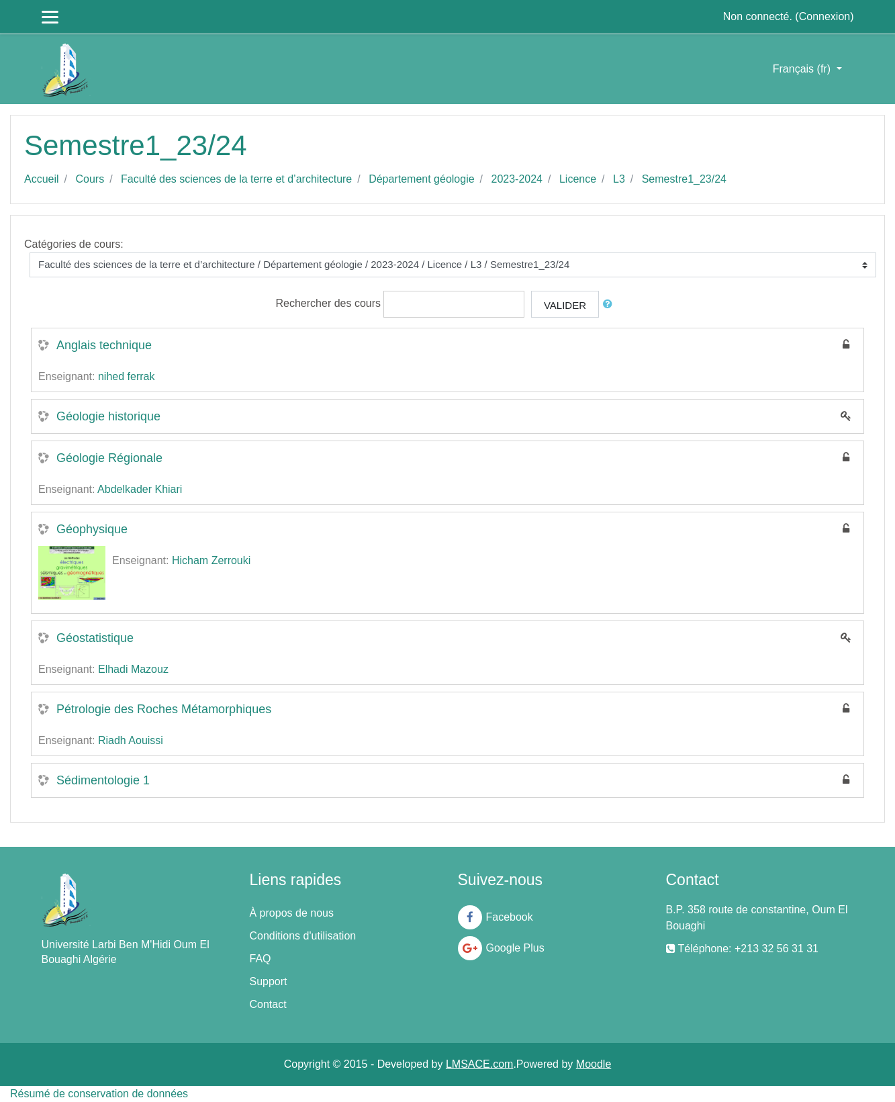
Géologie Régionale (109, 458)
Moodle (593, 1064)
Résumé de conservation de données (99, 1093)
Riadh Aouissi (130, 740)
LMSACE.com (479, 1064)
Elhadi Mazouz (133, 669)
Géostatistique (95, 638)
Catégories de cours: (74, 244)
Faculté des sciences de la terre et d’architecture (236, 179)
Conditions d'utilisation (303, 936)
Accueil (41, 179)
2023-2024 (517, 179)
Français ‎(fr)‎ (803, 69)
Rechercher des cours (328, 303)
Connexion (825, 16)
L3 (619, 179)
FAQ (260, 958)
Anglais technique (104, 345)
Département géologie (421, 179)
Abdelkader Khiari (139, 489)
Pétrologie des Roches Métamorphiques (163, 709)
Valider (565, 305)
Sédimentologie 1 (103, 780)
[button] (610, 304)
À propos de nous (292, 913)
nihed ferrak (126, 376)
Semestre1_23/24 (684, 179)
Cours (89, 179)
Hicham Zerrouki (211, 560)
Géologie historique (108, 416)
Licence (577, 179)
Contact (268, 1004)
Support (268, 981)
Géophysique (92, 529)
